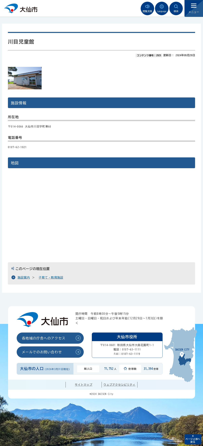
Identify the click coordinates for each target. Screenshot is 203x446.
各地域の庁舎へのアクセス (44, 338)
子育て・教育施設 (51, 277)
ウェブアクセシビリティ (119, 384)
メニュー (194, 8)
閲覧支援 (147, 8)
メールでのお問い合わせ (42, 352)
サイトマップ (83, 384)
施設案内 (24, 277)
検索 (176, 8)
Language (161, 8)
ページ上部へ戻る (192, 440)
